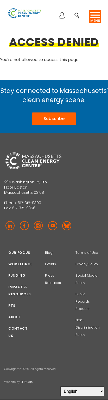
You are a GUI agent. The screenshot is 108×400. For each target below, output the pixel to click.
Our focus (19, 252)
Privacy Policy (86, 264)
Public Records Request (82, 301)
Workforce (20, 264)
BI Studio (27, 382)
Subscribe (54, 119)
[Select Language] (82, 391)
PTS (12, 305)
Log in (61, 15)
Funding (17, 275)
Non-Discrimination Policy (87, 327)
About (14, 317)
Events (50, 264)
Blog (49, 252)
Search (78, 12)
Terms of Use (86, 252)
